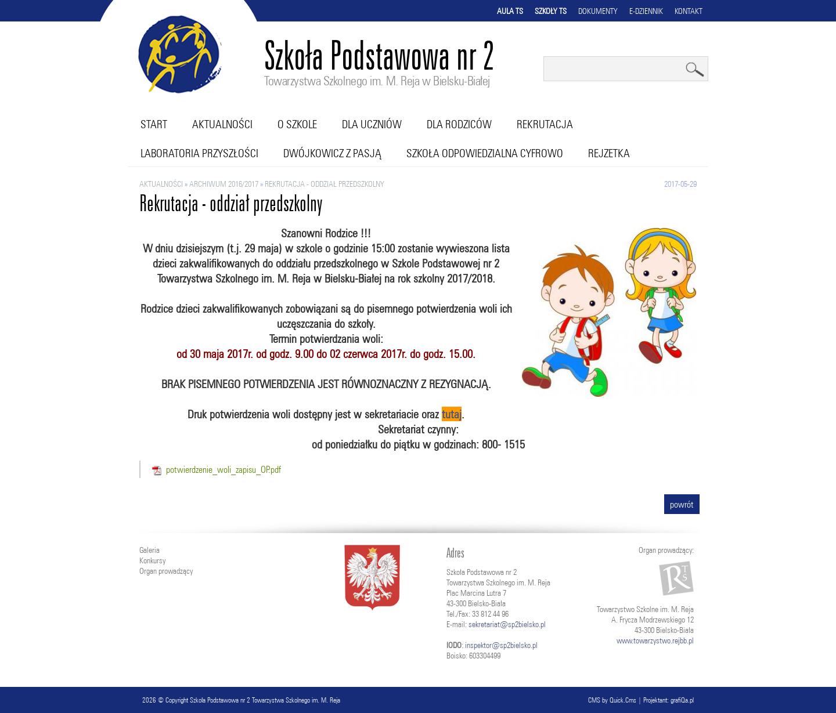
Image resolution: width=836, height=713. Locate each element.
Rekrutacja (545, 124)
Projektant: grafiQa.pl (668, 700)
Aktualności (222, 124)
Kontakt (688, 11)
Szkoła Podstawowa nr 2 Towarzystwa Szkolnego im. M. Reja (265, 700)
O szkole (297, 124)
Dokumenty (598, 11)
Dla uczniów (372, 124)
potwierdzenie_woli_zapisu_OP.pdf (223, 469)
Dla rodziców (459, 124)
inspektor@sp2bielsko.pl (501, 645)
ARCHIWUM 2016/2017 (223, 184)
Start (153, 124)
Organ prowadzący (166, 571)
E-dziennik (646, 11)
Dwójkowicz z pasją (332, 153)
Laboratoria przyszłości (199, 153)
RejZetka (609, 153)
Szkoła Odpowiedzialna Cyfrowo (484, 153)
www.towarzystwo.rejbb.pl (655, 640)
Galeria (149, 550)
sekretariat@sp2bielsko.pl (507, 624)
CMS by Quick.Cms (612, 700)
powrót (682, 504)
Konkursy (152, 560)
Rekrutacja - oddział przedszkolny (324, 184)
